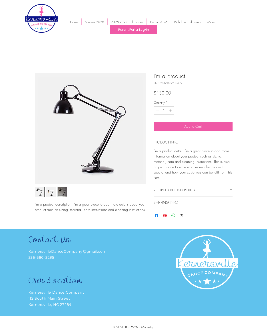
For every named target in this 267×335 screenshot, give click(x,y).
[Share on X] (182, 215)
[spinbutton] (164, 111)
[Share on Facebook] (156, 215)
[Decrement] (157, 111)
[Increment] (170, 111)
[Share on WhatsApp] (173, 215)
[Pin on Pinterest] (165, 215)
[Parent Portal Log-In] (133, 29)
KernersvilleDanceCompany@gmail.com (67, 251)
